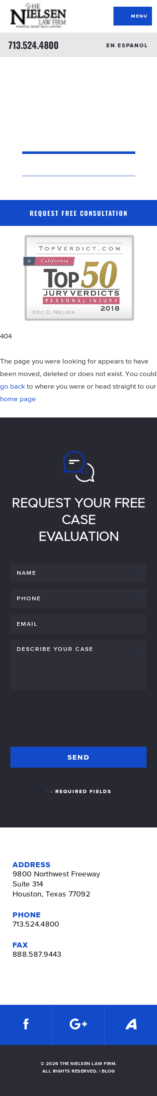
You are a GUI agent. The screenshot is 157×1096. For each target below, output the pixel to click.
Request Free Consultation (79, 213)
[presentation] (74, 717)
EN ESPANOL (127, 45)
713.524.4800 (33, 44)
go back (12, 386)
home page (18, 399)
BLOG (108, 1071)
